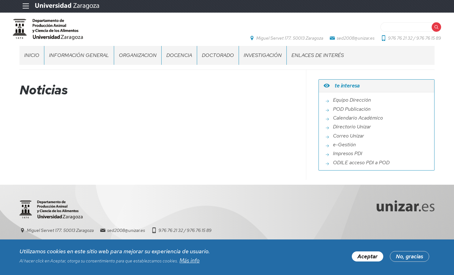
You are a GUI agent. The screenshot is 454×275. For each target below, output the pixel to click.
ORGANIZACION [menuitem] (138, 61)
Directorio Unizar (352, 133)
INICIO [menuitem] (31, 61)
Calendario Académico (358, 124)
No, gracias (409, 258)
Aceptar (367, 258)
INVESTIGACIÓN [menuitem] (263, 61)
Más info (190, 261)
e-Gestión (344, 151)
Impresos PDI (347, 160)
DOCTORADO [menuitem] (218, 61)
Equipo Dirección (352, 106)
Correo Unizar (348, 142)
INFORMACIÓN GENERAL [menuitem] (79, 61)
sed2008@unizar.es (349, 41)
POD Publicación (352, 115)
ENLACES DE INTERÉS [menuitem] (317, 61)
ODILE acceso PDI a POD (361, 169)
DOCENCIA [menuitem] (179, 61)
